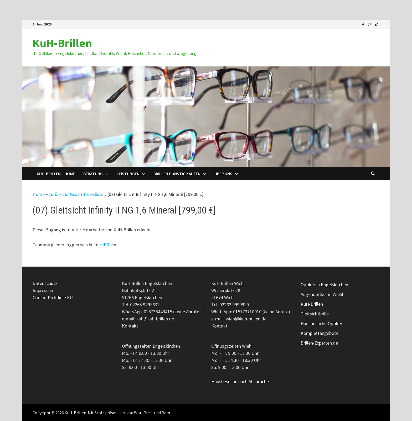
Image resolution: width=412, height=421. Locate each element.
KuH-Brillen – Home (56, 173)
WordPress (143, 412)
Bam (166, 412)
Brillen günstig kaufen (176, 173)
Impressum (44, 290)
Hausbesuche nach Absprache (240, 381)
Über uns (223, 173)
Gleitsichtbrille (315, 314)
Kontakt (130, 326)
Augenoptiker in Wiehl (322, 294)
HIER (104, 245)
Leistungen (128, 173)
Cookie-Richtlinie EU (53, 297)
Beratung (93, 173)
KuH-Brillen (62, 43)
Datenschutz (45, 283)
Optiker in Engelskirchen (324, 285)
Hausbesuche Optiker (321, 323)
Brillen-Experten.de (319, 343)
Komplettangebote (319, 333)
